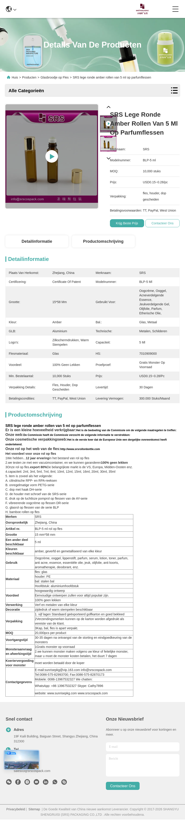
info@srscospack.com (51, 9)
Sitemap (34, 809)
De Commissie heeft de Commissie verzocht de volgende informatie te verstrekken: (76, 435)
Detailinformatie (37, 241)
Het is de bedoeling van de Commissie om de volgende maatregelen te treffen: (126, 430)
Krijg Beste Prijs (128, 223)
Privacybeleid (15, 809)
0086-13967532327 (93, 9)
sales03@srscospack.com (32, 771)
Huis (15, 77)
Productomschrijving (103, 241)
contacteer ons (122, 786)
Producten (29, 77)
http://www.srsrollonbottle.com (80, 449)
